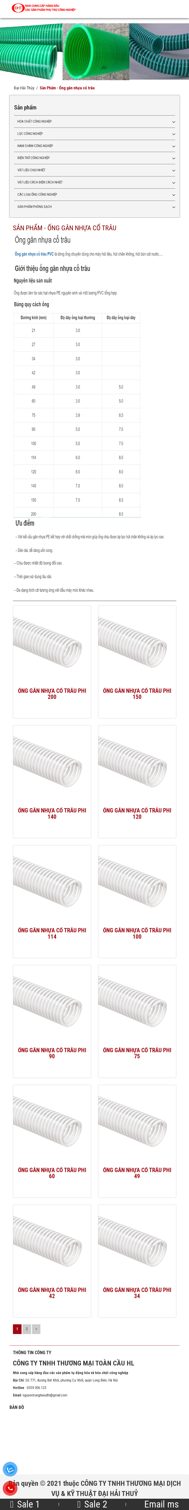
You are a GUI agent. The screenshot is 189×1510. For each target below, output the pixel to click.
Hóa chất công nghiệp (34, 121)
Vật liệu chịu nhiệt (31, 170)
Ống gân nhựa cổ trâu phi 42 (52, 1293)
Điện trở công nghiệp (33, 158)
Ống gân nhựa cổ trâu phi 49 (137, 1173)
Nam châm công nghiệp (35, 146)
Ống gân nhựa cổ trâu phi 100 (137, 933)
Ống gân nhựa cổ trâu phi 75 (137, 1053)
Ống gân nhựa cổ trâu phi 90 (52, 1053)
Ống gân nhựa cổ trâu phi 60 (52, 1173)
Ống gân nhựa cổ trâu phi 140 (52, 813)
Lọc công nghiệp (30, 134)
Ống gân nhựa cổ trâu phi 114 (52, 933)
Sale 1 (25, 1504)
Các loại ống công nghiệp (37, 194)
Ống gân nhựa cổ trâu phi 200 (52, 694)
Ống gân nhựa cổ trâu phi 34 (137, 1293)
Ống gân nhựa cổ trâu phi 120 (137, 813)
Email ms (161, 1504)
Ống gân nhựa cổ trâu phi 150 (137, 694)
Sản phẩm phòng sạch (34, 207)
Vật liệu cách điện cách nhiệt (40, 182)
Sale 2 (92, 1504)
